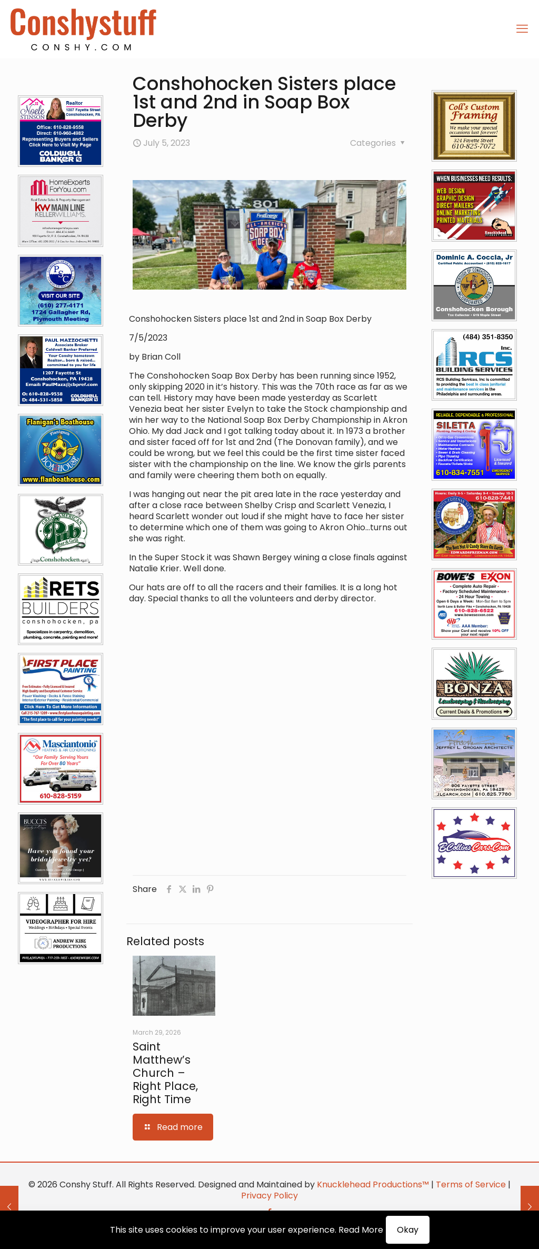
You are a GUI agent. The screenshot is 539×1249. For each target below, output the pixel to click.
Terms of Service (471, 1184)
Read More (360, 1230)
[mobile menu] (522, 29)
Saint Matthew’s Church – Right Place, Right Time (165, 1073)
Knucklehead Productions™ (373, 1184)
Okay (407, 1230)
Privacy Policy (269, 1195)
